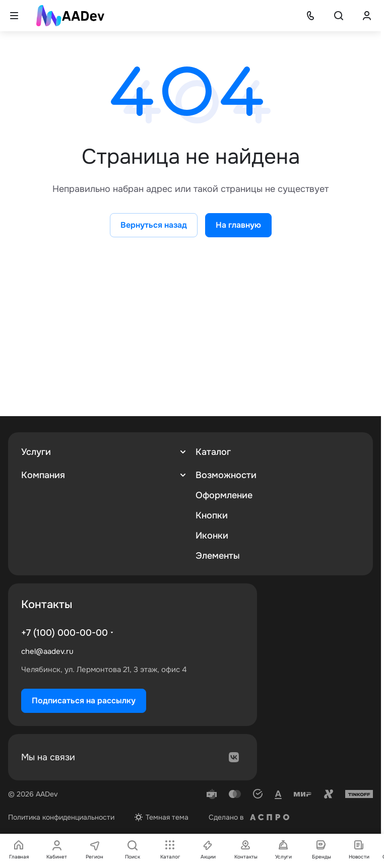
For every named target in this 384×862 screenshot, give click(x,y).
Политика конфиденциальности (61, 817)
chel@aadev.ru (47, 651)
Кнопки (212, 515)
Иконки (212, 535)
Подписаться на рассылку (84, 700)
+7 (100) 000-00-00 (64, 632)
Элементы (218, 555)
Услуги (36, 451)
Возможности (226, 475)
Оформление (224, 495)
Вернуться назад (153, 225)
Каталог (213, 451)
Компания (43, 475)
